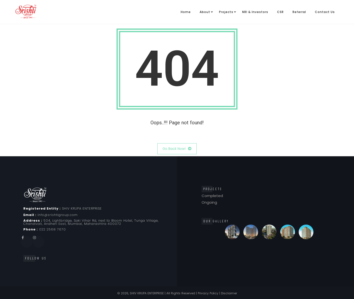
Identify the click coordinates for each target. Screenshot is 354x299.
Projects (226, 12)
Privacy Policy (208, 293)
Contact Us (325, 12)
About (205, 12)
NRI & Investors (255, 12)
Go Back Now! (177, 148)
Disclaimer (229, 293)
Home (186, 12)
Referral (299, 12)
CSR (280, 12)
